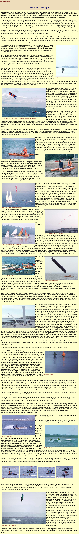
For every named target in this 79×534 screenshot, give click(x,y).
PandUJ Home (5, 1)
